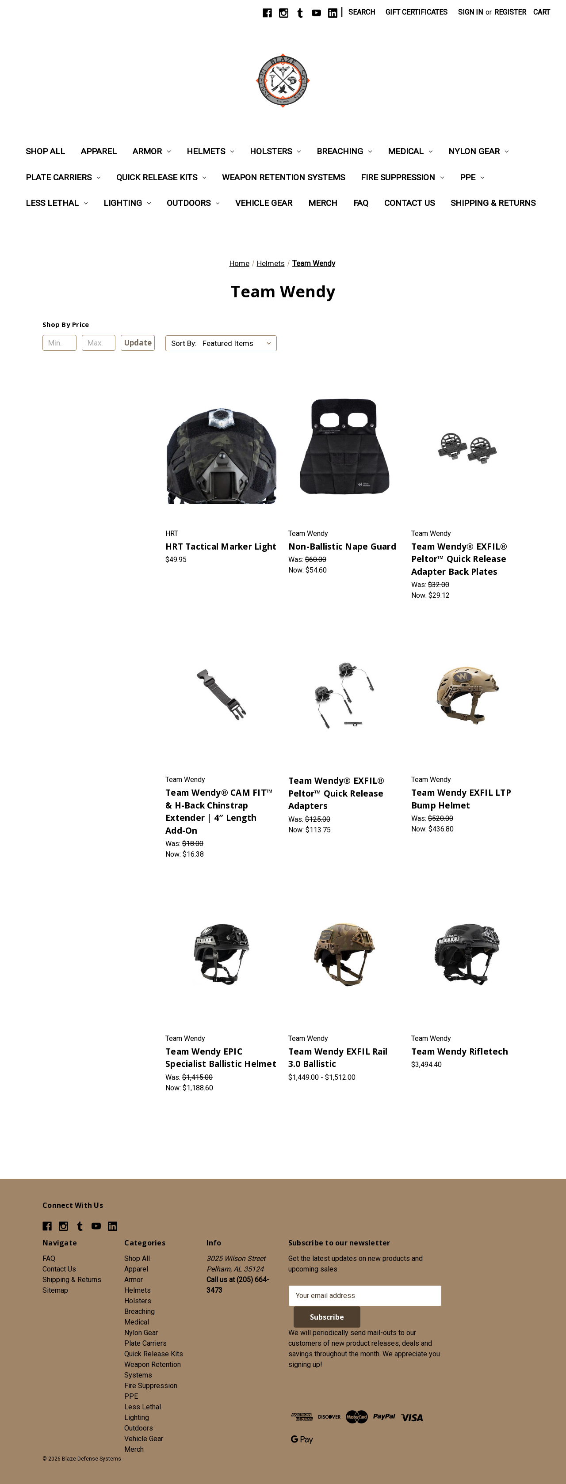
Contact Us (409, 203)
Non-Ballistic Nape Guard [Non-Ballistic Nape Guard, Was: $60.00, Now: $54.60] (342, 546)
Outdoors (193, 203)
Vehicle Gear (263, 203)
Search (361, 12)
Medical (410, 151)
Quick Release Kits (161, 177)
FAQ (360, 203)
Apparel (99, 151)
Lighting (127, 203)
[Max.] (99, 343)
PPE (472, 177)
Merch (322, 203)
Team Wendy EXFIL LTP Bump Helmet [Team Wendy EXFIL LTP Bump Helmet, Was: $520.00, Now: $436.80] (461, 799)
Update (138, 343)
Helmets (210, 151)
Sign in (470, 12)
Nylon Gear (478, 151)
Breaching (344, 151)
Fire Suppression (402, 177)
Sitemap (55, 1290)
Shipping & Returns (493, 203)
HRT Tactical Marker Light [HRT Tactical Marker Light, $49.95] (220, 546)
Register (510, 12)
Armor (152, 151)
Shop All (45, 151)
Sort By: (184, 343)
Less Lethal (57, 203)
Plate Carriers (63, 177)
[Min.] (59, 343)
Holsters (275, 151)
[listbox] (238, 343)
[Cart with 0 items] (541, 12)
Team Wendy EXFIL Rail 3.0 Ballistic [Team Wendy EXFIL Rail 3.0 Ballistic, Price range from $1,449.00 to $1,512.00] (337, 1058)
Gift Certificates (416, 12)
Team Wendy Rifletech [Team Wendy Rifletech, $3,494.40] (459, 1051)
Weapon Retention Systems (283, 177)
